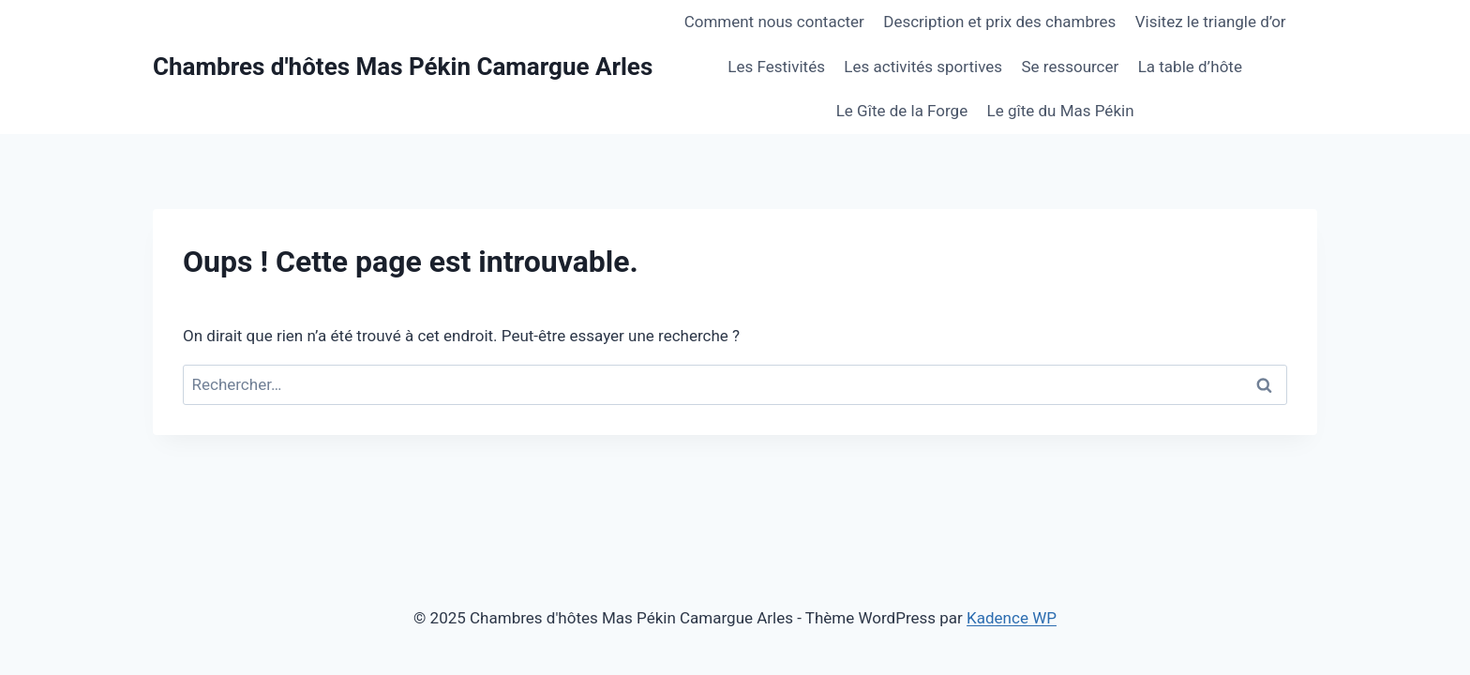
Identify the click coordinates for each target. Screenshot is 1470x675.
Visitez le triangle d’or (1210, 21)
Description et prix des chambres (999, 21)
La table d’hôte (1190, 66)
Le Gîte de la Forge (902, 110)
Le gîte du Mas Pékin (1060, 110)
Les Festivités (776, 66)
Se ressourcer (1069, 66)
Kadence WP (1012, 617)
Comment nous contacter (774, 21)
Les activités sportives (923, 66)
